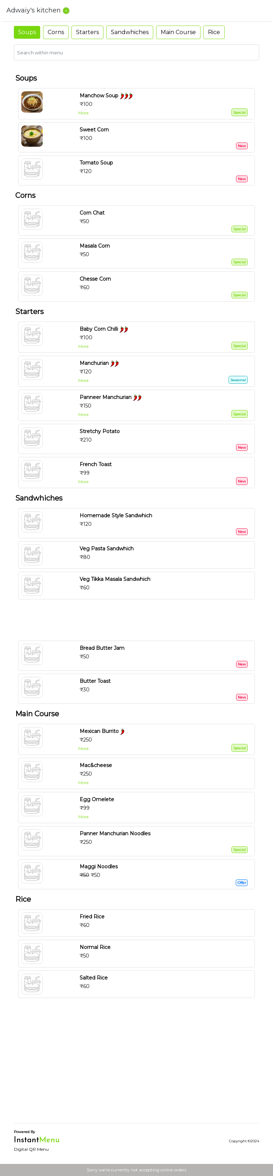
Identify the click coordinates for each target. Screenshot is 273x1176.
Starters (87, 32)
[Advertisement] (139, 620)
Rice (214, 32)
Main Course (178, 32)
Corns (56, 32)
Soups (27, 32)
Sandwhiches (130, 32)
